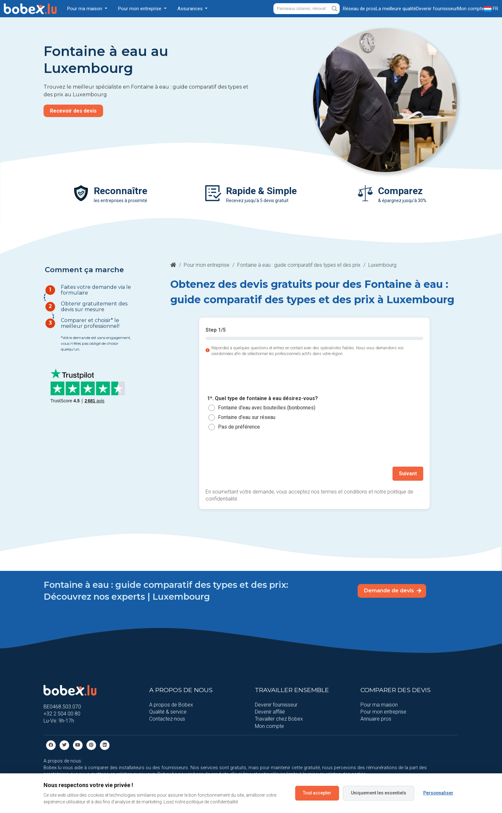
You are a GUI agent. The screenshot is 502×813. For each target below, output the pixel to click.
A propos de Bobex (171, 705)
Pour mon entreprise (207, 265)
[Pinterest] (91, 745)
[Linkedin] (104, 745)
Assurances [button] (190, 9)
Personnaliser (438, 792)
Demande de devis (392, 591)
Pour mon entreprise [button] (140, 9)
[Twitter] (64, 745)
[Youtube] (78, 745)
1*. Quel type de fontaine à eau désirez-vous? (262, 398)
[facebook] (51, 745)
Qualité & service (168, 712)
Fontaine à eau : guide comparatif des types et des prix (298, 265)
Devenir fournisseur (276, 705)
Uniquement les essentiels (378, 792)
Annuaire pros (375, 719)
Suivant (408, 473)
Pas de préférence (239, 427)
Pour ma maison (379, 705)
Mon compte (269, 726)
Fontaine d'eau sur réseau (246, 417)
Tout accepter (317, 792)
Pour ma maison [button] (85, 9)
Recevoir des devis (73, 111)
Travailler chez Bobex (279, 719)
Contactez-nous (167, 719)
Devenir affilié (270, 712)
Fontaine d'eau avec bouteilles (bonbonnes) (266, 408)
